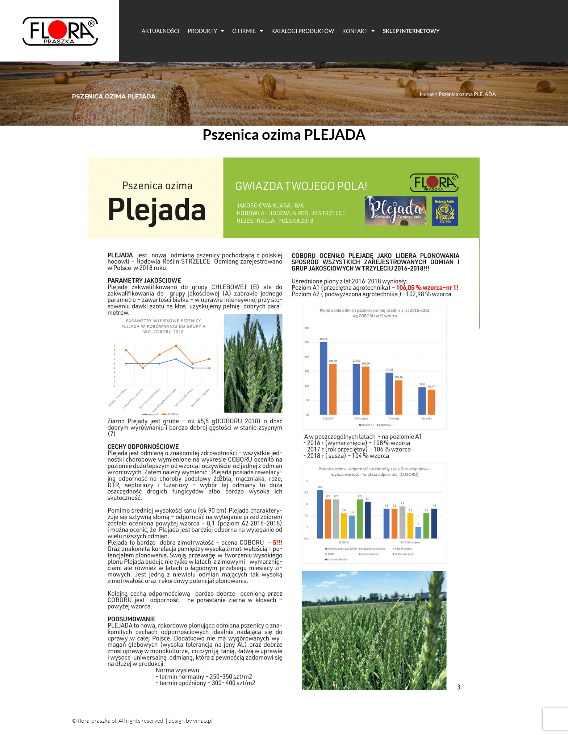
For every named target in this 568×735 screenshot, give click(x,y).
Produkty (206, 31)
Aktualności (160, 31)
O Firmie (247, 31)
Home (427, 94)
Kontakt (358, 31)
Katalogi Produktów (302, 31)
